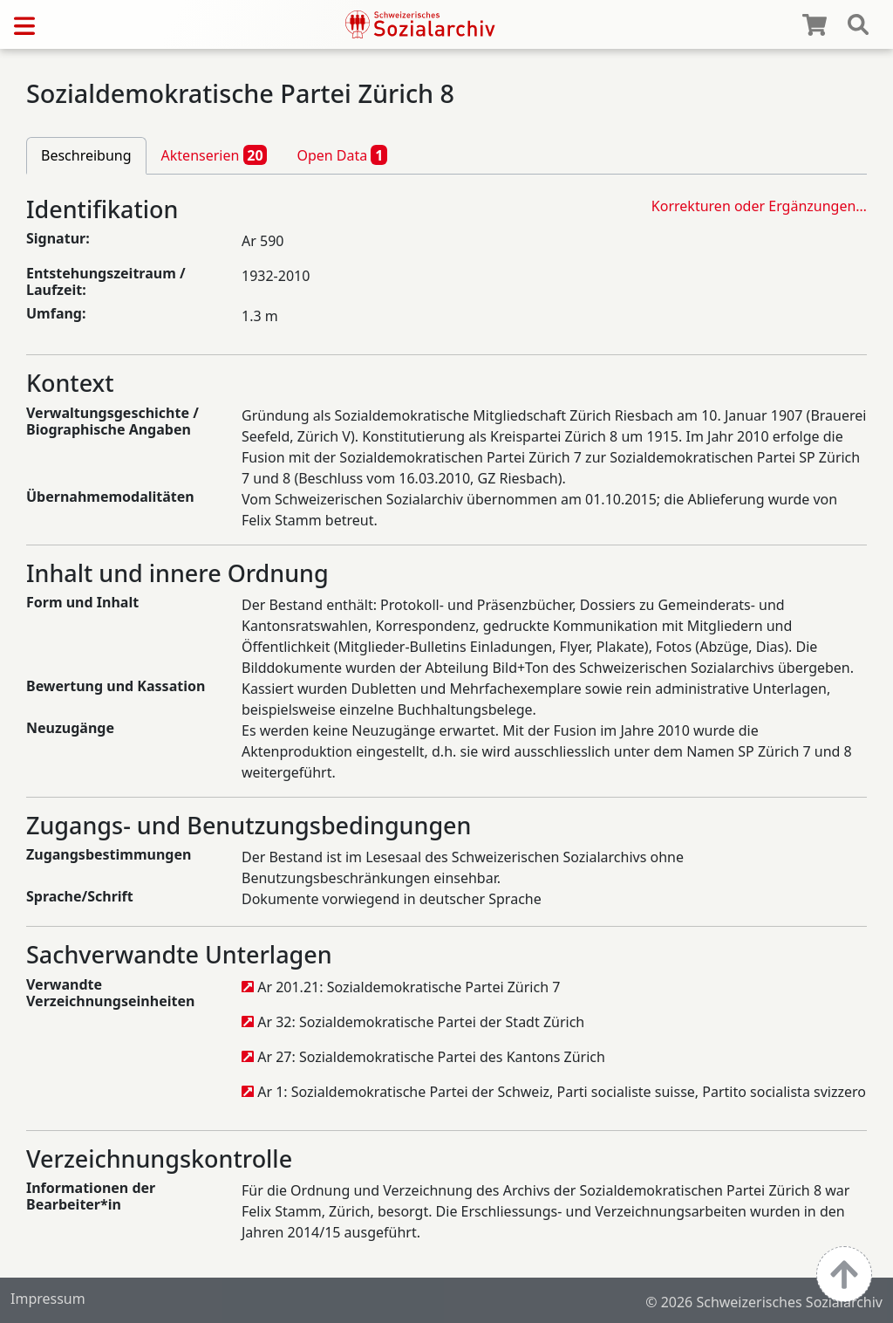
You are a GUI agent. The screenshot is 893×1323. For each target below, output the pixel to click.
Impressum (47, 1298)
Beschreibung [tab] (86, 155)
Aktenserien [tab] (214, 154)
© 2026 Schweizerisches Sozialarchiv (764, 1302)
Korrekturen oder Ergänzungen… (759, 206)
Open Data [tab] (342, 154)
